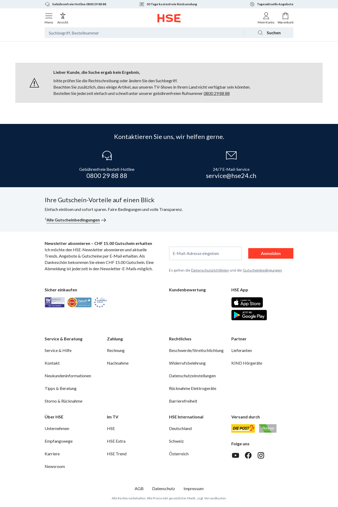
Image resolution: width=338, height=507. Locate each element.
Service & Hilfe (58, 350)
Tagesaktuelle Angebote (271, 4)
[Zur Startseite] (169, 18)
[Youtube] (235, 455)
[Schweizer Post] (243, 428)
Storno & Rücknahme (63, 400)
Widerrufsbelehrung (187, 362)
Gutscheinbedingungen (262, 270)
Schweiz (176, 440)
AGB (139, 488)
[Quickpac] (267, 428)
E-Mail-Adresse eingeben (196, 253)
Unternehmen (57, 428)
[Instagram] (261, 455)
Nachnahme (118, 362)
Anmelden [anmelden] (271, 253)
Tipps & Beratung (61, 388)
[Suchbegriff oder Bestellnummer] (144, 32)
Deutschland (180, 428)
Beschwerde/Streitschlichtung (196, 350)
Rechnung (116, 350)
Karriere (52, 453)
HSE (111, 428)
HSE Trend (116, 453)
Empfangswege (59, 440)
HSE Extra (116, 440)
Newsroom (55, 466)
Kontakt (52, 362)
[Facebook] (248, 455)
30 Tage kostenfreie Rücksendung (168, 4)
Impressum (194, 488)
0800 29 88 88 (217, 93)
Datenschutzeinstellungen (192, 375)
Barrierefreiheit (183, 400)
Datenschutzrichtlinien (210, 270)
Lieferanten (241, 350)
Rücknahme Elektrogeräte (192, 388)
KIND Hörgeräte (246, 362)
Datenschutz (163, 488)
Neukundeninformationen (68, 375)
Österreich (179, 453)
